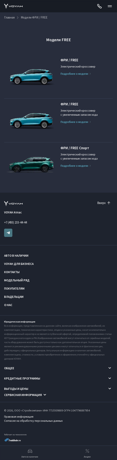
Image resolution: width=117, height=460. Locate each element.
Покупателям (14, 288)
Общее (9, 368)
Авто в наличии (16, 255)
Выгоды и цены (16, 389)
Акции (87, 453)
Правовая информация (18, 416)
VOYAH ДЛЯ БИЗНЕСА (19, 264)
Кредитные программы (22, 378)
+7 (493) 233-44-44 (15, 222)
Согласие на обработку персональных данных (33, 421)
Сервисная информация (23, 395)
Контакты (12, 272)
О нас (8, 305)
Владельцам (13, 297)
